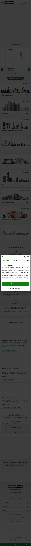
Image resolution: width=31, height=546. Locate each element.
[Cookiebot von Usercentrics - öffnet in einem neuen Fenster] (23, 257)
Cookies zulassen (15, 283)
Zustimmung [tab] (5, 260)
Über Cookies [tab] (25, 260)
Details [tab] (15, 260)
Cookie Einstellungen (16, 288)
